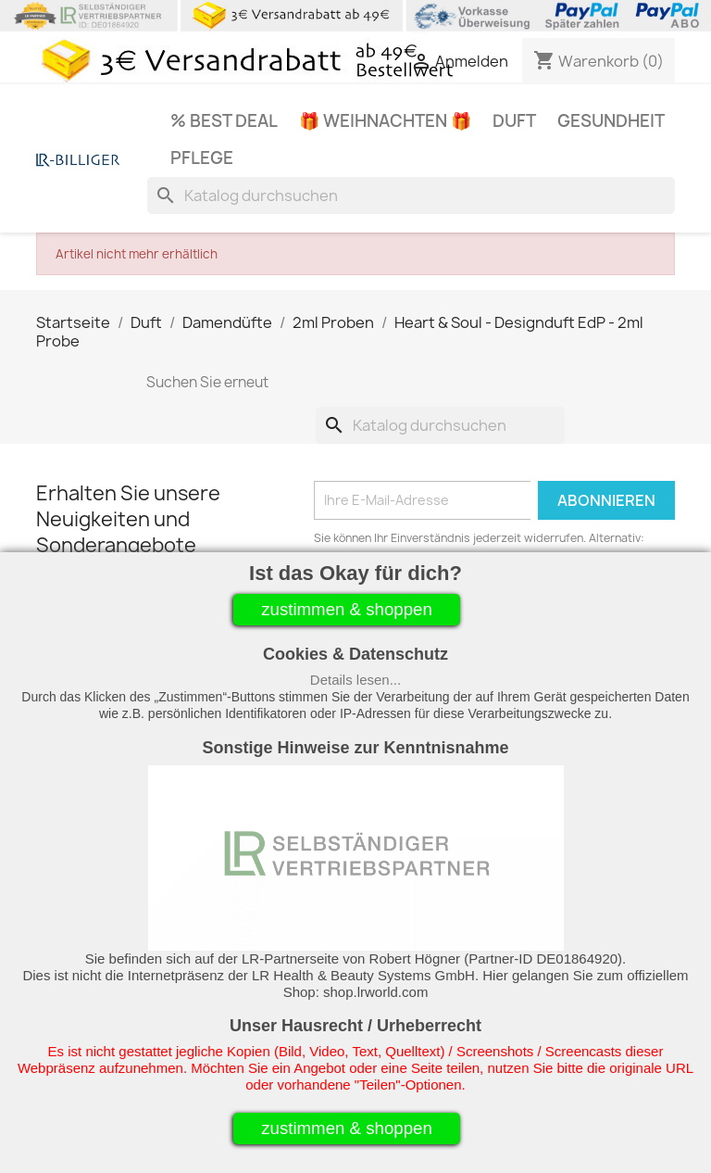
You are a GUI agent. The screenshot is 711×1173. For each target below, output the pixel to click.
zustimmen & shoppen (346, 609)
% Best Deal (224, 120)
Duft (514, 120)
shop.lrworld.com (375, 992)
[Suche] (411, 195)
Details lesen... (355, 679)
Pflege (201, 158)
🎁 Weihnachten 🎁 (385, 120)
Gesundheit (611, 120)
